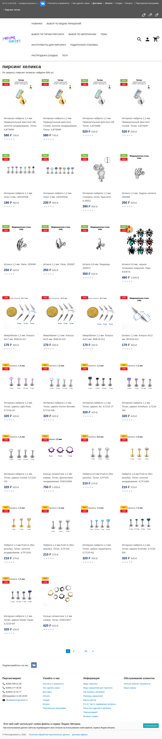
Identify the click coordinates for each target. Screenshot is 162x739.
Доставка (47, 692)
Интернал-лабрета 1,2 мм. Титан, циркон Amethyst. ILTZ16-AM (139, 406)
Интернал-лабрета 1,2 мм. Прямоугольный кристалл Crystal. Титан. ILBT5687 (136, 122)
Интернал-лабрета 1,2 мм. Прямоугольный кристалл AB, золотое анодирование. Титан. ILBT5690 (20, 124)
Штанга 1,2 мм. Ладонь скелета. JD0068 (139, 195)
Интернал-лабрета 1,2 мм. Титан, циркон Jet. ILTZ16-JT (98, 404)
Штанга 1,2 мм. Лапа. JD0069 (20, 264)
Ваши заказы (130, 688)
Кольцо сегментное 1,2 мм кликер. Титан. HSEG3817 (57, 618)
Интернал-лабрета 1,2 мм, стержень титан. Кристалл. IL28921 (97, 197)
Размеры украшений (93, 696)
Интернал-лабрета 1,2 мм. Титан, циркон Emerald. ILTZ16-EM (139, 549)
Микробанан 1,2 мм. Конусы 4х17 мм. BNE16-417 (19, 337)
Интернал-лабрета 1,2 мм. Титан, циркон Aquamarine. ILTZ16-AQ (97, 549)
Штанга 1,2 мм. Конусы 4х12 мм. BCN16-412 (137, 337)
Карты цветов (89, 700)
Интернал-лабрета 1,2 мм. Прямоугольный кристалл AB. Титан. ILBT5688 (99, 122)
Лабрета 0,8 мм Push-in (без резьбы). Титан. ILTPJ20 (98, 476)
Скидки (119, 3)
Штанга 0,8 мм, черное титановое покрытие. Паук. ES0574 (136, 268)
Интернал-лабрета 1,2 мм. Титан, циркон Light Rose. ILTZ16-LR (18, 406)
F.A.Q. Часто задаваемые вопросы (99, 704)
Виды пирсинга (90, 684)
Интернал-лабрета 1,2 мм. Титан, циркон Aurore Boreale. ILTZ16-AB (59, 406)
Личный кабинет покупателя (137, 684)
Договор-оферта (80, 734)
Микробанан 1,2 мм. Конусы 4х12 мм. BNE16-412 (98, 337)
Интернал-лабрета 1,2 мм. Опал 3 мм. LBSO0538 (18, 195)
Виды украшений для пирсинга (97, 688)
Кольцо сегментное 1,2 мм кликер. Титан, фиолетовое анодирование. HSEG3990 (58, 478)
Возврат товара (90, 716)
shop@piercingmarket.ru (28, 3)
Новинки (37, 23)
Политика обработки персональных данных (49, 734)
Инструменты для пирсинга (49, 45)
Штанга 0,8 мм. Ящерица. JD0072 (96, 266)
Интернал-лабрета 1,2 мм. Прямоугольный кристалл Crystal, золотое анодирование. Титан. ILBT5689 (60, 124)
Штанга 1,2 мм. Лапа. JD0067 (59, 264)
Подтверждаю (150, 725)
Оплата (46, 696)
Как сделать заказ (81, 3)
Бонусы (128, 3)
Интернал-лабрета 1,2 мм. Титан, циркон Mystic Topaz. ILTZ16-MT (19, 620)
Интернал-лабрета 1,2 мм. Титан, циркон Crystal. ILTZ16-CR (20, 478)
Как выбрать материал (94, 692)
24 (85, 651)
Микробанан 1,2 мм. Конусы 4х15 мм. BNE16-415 (58, 337)
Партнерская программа (147, 3)
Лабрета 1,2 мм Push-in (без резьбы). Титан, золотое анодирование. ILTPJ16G (19, 549)
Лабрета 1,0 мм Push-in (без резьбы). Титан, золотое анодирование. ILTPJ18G (137, 478)
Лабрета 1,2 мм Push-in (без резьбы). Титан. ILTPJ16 (58, 547)
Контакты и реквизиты (59, 3)
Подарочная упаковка (84, 45)
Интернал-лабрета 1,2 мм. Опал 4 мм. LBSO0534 (57, 195)
